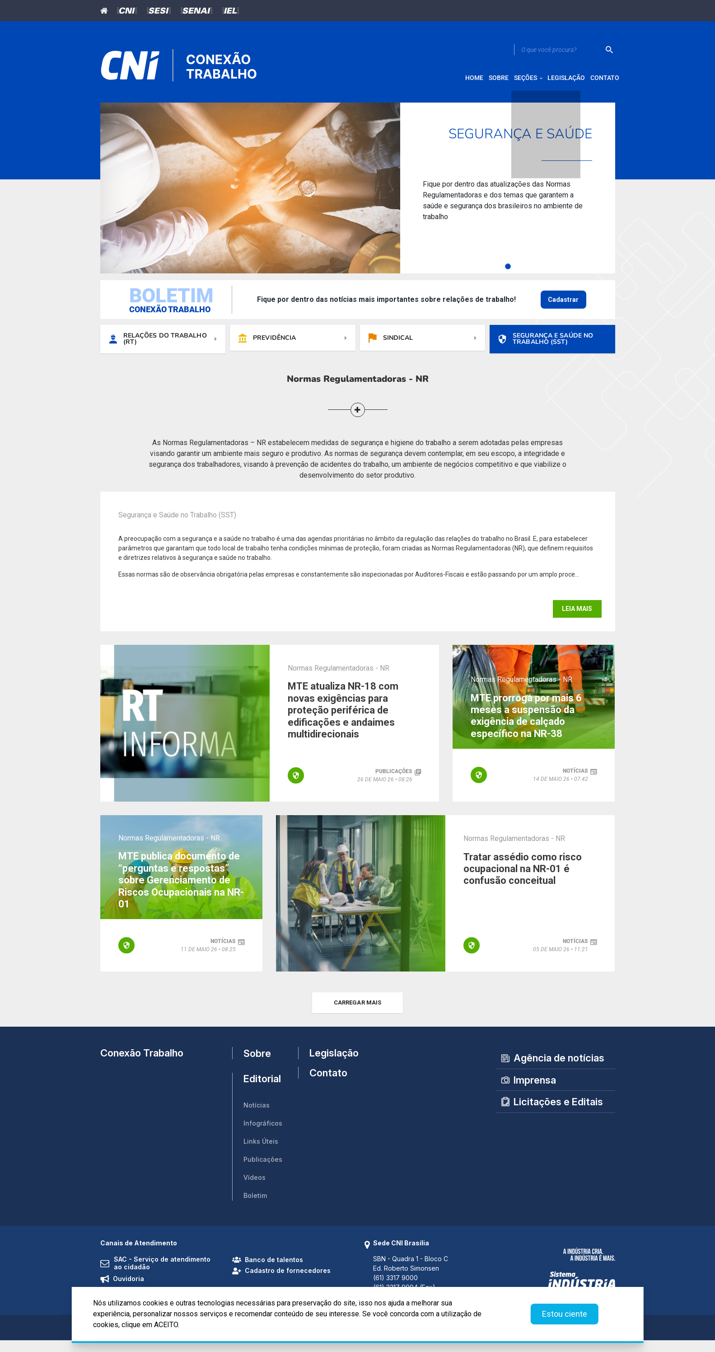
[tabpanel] (357, 194)
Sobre (257, 1064)
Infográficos (262, 1134)
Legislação (329, 1064)
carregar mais (357, 1014)
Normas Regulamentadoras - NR (338, 677)
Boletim (255, 1207)
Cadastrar (563, 306)
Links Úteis (260, 1152)
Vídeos (254, 1188)
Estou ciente (564, 1314)
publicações (393, 783)
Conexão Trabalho (141, 1064)
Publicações (262, 1170)
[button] (358, 419)
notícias (575, 780)
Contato (328, 1091)
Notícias (256, 1116)
